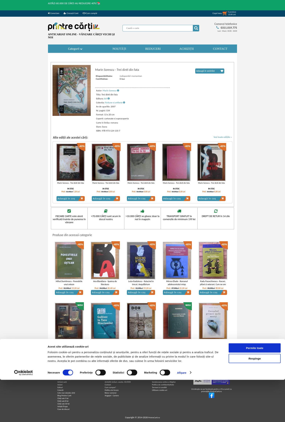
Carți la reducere (64, 379)
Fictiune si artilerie (115, 102)
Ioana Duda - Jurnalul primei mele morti (212, 344)
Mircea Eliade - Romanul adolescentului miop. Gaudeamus (177, 284)
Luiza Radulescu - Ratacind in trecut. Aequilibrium (141, 283)
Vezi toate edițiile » (223, 137)
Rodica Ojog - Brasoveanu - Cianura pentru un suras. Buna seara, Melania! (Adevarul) (177, 345)
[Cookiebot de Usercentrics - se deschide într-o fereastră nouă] (23, 415)
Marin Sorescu (111, 90)
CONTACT (220, 48)
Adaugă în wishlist (209, 71)
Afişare (181, 414)
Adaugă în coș (70, 198)
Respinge (254, 400)
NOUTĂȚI (119, 48)
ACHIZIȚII (186, 48)
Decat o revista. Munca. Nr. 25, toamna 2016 (140, 344)
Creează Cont (71, 13)
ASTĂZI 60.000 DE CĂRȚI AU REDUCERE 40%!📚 (74, 3)
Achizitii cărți (110, 379)
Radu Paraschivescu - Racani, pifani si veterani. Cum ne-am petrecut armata (213, 284)
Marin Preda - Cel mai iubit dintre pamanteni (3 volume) (69, 344)
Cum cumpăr (90, 13)
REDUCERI (153, 48)
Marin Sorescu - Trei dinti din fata (70, 183)
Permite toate (254, 390)
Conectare (53, 13)
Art (107, 98)
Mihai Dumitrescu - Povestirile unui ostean (69, 283)
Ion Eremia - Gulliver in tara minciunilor (105, 344)
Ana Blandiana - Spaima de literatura (105, 283)
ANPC (154, 379)
